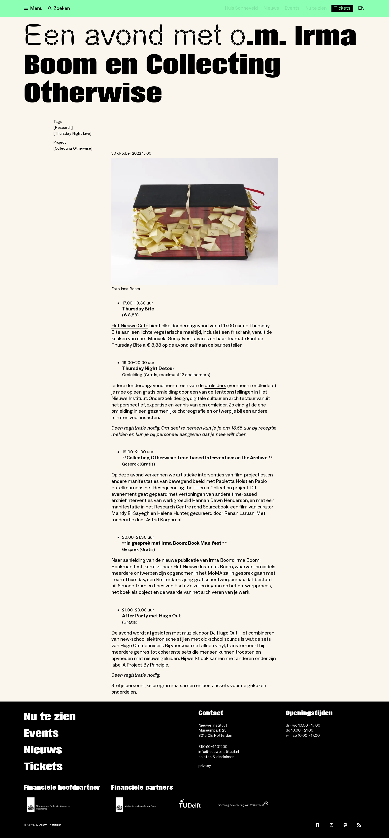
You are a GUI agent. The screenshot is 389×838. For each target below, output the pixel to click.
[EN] (361, 8)
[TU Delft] (189, 804)
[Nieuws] (271, 8)
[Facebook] (318, 825)
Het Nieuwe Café (129, 326)
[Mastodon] (345, 825)
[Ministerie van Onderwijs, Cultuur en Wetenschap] (48, 804)
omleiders (215, 385)
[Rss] (359, 825)
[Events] (292, 8)
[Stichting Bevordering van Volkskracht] (243, 804)
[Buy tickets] (342, 8)
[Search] (59, 8)
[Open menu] (33, 8)
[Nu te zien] (315, 8)
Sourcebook (215, 507)
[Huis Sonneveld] (241, 8)
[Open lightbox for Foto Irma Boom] (194, 221)
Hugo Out (227, 633)
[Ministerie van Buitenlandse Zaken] (136, 804)
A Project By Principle (145, 665)
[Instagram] (331, 825)
